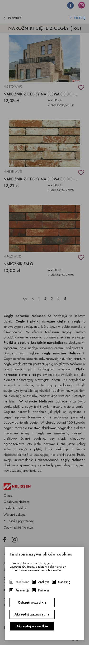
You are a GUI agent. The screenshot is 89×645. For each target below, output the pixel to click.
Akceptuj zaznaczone (32, 614)
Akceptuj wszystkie (32, 626)
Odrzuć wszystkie (32, 602)
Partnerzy (43, 590)
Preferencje (22, 590)
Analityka (43, 582)
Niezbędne (22, 582)
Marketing (64, 582)
